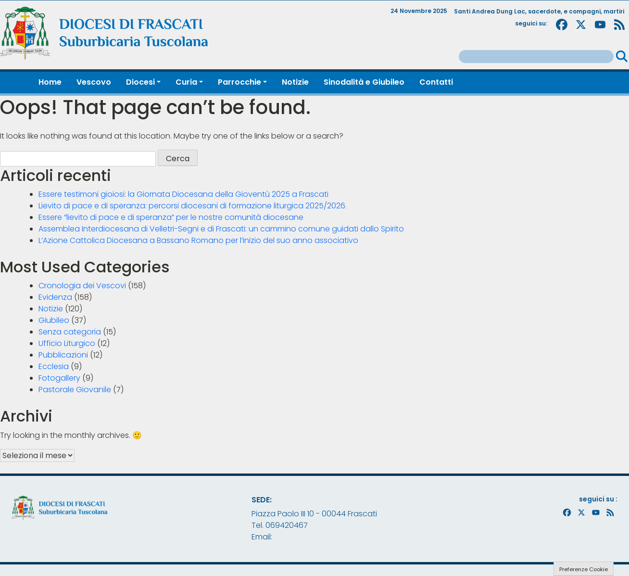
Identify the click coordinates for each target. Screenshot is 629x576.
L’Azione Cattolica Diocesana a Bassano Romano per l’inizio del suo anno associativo (198, 240)
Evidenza (55, 297)
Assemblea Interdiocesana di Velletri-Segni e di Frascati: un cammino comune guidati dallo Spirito (221, 228)
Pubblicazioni (63, 354)
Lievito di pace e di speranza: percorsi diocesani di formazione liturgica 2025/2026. (192, 205)
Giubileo (53, 320)
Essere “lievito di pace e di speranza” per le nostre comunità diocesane (170, 217)
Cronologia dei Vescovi (82, 285)
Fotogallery (59, 378)
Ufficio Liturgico (66, 343)
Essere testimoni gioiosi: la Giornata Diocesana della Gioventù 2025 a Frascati (183, 194)
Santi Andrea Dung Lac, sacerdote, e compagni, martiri (539, 11)
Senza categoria (69, 331)
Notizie (50, 308)
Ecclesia (53, 366)
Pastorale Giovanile (74, 389)
